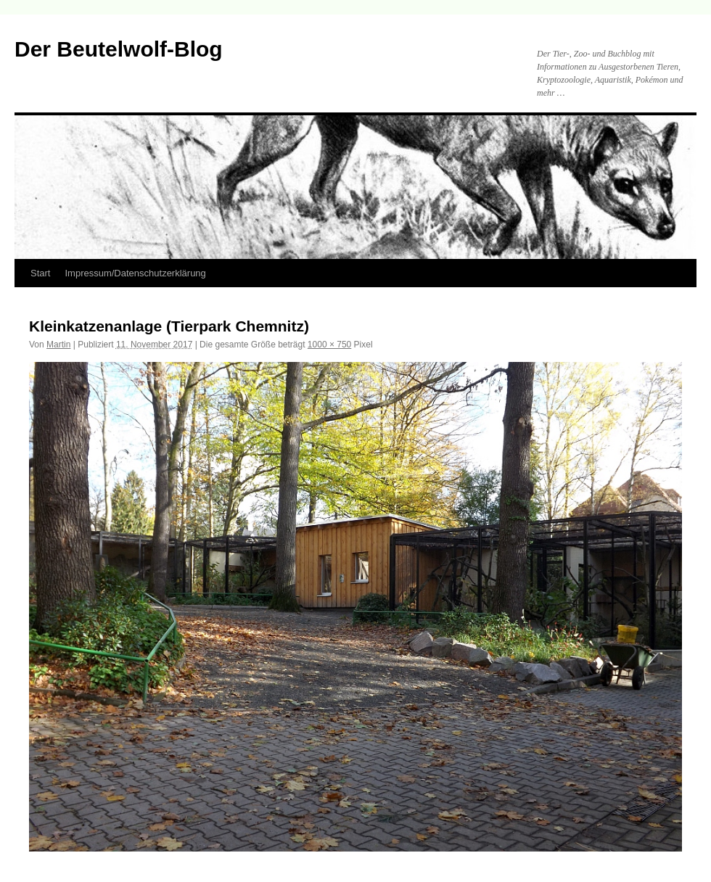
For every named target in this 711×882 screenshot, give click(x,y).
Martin (58, 344)
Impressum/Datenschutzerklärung (135, 273)
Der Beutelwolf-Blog (119, 49)
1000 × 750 (329, 344)
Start (40, 273)
